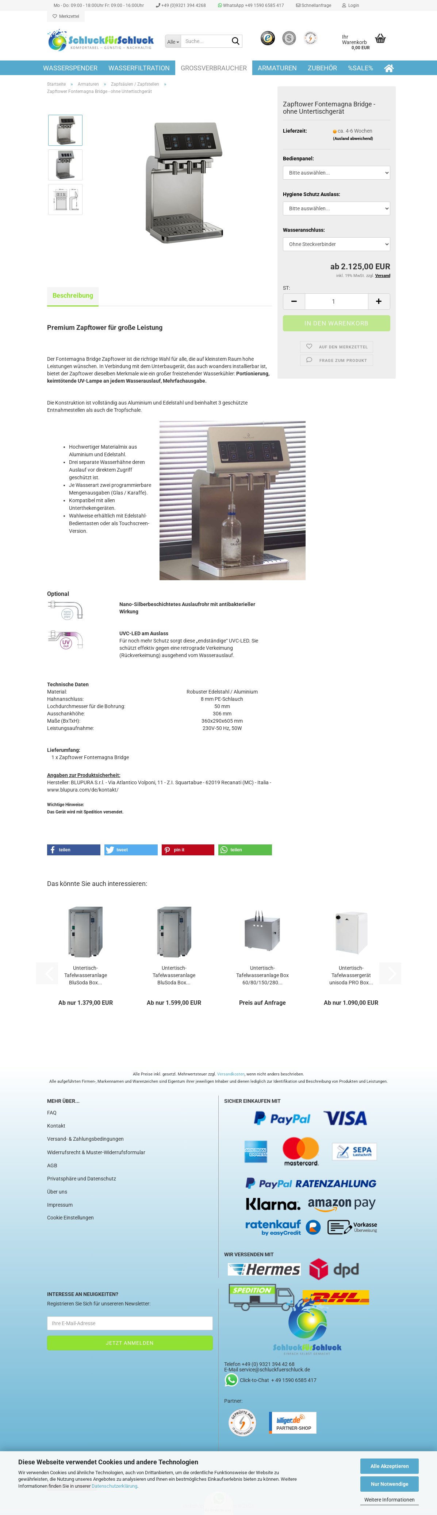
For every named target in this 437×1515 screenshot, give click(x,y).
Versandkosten (231, 1074)
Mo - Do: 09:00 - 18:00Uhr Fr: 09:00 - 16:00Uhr (98, 5)
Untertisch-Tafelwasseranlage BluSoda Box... (85, 975)
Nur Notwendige (390, 1484)
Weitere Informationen (389, 1500)
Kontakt (56, 1126)
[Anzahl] (336, 301)
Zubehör (322, 68)
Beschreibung (73, 295)
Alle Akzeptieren (390, 1466)
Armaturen (277, 68)
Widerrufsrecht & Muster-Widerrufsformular (96, 1152)
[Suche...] (173, 41)
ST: (286, 288)
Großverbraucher (214, 68)
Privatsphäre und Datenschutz (81, 1179)
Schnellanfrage (313, 5)
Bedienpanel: (298, 158)
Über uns (57, 1192)
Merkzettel (66, 16)
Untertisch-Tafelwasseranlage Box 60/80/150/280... (262, 975)
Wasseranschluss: (304, 230)
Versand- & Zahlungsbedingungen (85, 1139)
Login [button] (350, 5)
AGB (52, 1165)
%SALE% (360, 68)
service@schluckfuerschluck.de (274, 1370)
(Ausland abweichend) (353, 138)
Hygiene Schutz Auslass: (311, 194)
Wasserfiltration (139, 68)
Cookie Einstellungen (70, 1218)
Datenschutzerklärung (114, 1486)
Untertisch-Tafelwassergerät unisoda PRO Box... (351, 975)
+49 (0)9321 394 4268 (180, 5)
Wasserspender (70, 68)
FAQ (52, 1113)
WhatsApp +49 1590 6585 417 (250, 5)
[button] (294, 301)
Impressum (60, 1205)
